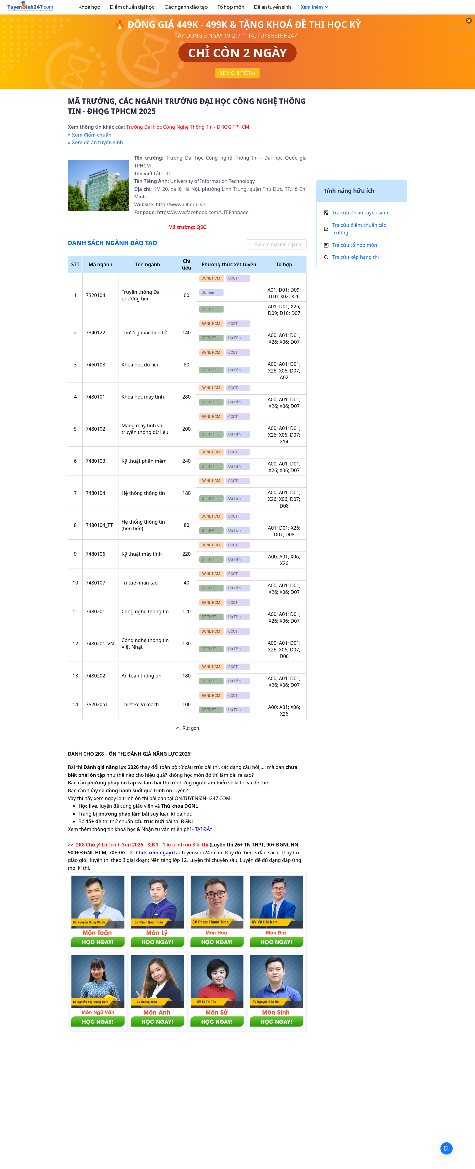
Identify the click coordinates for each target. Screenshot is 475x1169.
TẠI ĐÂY (203, 829)
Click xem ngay (153, 852)
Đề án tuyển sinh (272, 7)
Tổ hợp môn (231, 7)
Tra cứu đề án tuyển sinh (360, 212)
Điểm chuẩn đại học (132, 7)
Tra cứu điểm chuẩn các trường (359, 229)
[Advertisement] (361, 136)
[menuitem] (82, 8)
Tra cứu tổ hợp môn (354, 245)
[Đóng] (463, 27)
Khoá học (89, 7)
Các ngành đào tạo (186, 7)
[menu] (229, 7)
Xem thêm (315, 7)
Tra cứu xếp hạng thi (355, 257)
